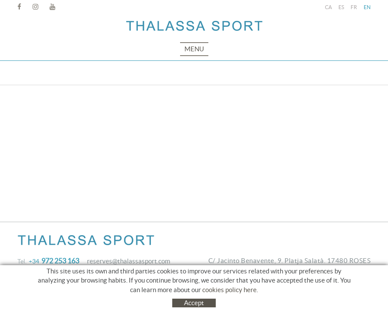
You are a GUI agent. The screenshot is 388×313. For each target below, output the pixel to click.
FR (354, 7)
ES (341, 7)
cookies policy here (229, 289)
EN (367, 7)
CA (328, 7)
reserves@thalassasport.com (128, 261)
